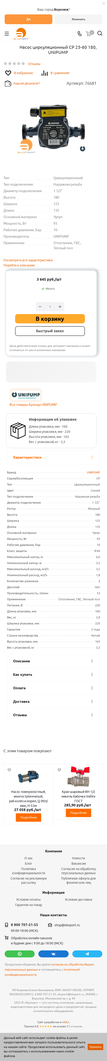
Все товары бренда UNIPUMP (33, 405)
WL (66, 1022)
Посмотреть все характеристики (28, 260)
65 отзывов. (75, 1026)
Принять (95, 1047)
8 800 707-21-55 (24, 925)
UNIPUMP (93, 472)
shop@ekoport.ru (67, 925)
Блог (28, 863)
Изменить (78, 19)
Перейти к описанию (19, 265)
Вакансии (78, 863)
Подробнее (28, 817)
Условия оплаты (28, 899)
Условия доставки (78, 899)
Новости (78, 858)
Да (28, 19)
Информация (53, 892)
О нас (28, 858)
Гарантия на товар (28, 905)
